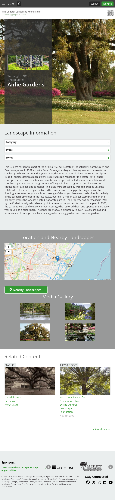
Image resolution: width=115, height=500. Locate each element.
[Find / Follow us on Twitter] (94, 482)
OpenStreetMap (100, 279)
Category (11, 142)
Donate (107, 3)
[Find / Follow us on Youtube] (111, 482)
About (94, 3)
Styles (9, 157)
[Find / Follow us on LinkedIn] (104, 482)
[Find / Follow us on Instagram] (99, 482)
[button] (19, 4)
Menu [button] (10, 3)
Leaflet (91, 279)
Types (9, 149)
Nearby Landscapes (25, 290)
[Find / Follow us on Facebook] (88, 482)
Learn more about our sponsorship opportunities (19, 469)
